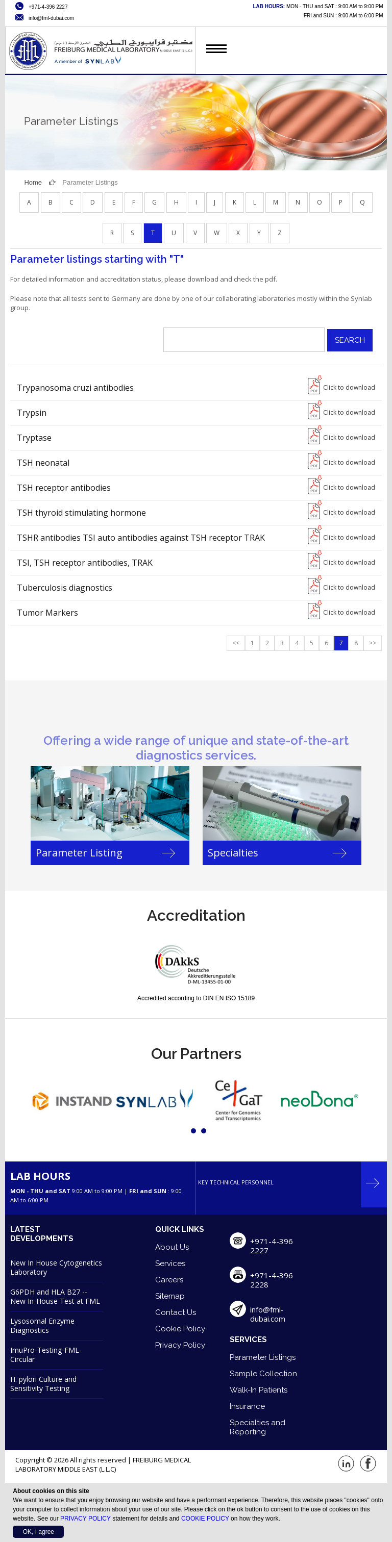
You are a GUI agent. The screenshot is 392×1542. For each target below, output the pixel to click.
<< (235, 643)
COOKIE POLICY (205, 1518)
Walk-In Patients (258, 1390)
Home (33, 182)
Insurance (247, 1406)
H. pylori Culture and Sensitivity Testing (43, 1383)
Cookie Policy (180, 1328)
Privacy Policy (180, 1345)
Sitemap (170, 1296)
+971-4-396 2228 (271, 1280)
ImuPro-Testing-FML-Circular (46, 1354)
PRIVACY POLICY (85, 1518)
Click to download (349, 387)
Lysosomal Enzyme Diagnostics (42, 1325)
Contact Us (175, 1312)
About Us (172, 1247)
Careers (169, 1279)
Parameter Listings (263, 1357)
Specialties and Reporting (257, 1427)
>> (372, 643)
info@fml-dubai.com (267, 1314)
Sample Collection (263, 1373)
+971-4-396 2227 (271, 1245)
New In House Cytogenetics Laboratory (56, 1267)
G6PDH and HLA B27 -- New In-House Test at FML (55, 1296)
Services (170, 1263)
